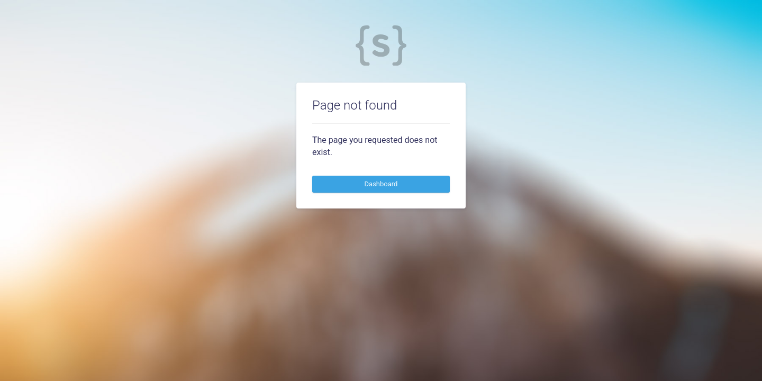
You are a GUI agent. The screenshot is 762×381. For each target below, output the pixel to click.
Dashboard (381, 184)
